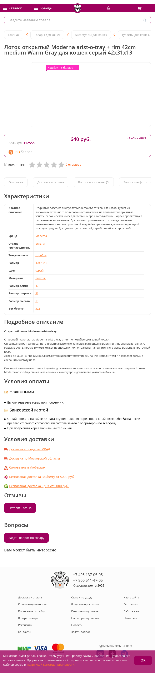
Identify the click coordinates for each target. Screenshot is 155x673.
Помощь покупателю (85, 611)
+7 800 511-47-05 (88, 580)
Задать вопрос (80, 632)
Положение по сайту (31, 611)
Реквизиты (25, 625)
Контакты (24, 632)
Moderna (41, 236)
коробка (40, 255)
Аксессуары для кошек (91, 35)
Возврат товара (28, 618)
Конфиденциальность (32, 604)
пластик (40, 278)
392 (37, 308)
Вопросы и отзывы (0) (93, 182)
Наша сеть (131, 618)
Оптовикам (131, 604)
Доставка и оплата (50, 182)
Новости (76, 625)
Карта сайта (131, 597)
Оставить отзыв (20, 508)
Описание (16, 182)
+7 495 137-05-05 (88, 574)
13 (36, 301)
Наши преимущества (85, 618)
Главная (14, 35)
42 (36, 286)
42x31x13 (41, 263)
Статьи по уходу (81, 597)
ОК (143, 660)
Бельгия (40, 243)
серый (39, 270)
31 (36, 293)
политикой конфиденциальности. (51, 665)
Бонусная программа (85, 604)
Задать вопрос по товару (26, 538)
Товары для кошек (47, 35)
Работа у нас (132, 611)
